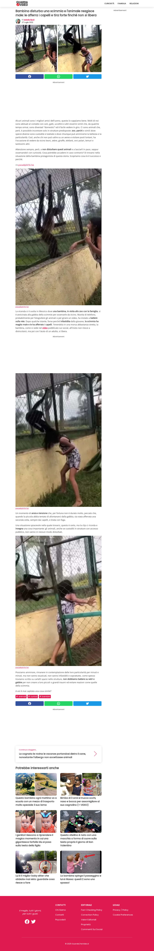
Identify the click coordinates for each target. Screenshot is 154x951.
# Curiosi (32, 696)
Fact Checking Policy (91, 909)
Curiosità (109, 3)
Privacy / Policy (120, 909)
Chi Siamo (60, 909)
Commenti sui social (91, 929)
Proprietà (86, 924)
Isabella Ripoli (29, 20)
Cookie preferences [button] (123, 914)
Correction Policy (90, 914)
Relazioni (134, 3)
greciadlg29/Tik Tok (26, 165)
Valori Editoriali (88, 919)
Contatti (59, 914)
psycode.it (60, 919)
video (45, 328)
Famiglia (122, 3)
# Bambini (44, 696)
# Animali (21, 696)
